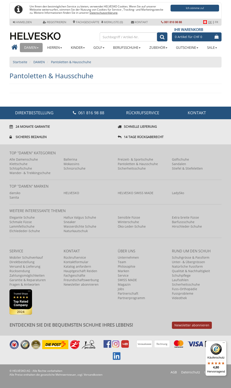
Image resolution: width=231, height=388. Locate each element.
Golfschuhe (180, 159)
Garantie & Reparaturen (27, 280)
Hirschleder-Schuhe (187, 226)
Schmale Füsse (20, 222)
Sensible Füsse (129, 217)
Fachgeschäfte (86, 22)
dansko (14, 193)
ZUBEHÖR (158, 47)
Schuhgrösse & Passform (190, 257)
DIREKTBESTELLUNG (34, 112)
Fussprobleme (182, 293)
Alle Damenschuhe (23, 159)
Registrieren (54, 22)
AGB (174, 372)
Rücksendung (19, 271)
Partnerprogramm (131, 298)
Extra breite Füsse (185, 217)
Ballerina (70, 159)
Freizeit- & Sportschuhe (135, 159)
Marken (123, 271)
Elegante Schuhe (22, 217)
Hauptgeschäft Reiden (80, 271)
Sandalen (179, 164)
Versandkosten (93, 375)
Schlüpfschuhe (20, 168)
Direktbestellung (22, 262)
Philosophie (126, 266)
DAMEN (31, 47)
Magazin (124, 284)
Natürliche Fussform (187, 266)
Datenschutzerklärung (104, 12)
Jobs (121, 289)
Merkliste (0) (112, 22)
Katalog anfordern (77, 266)
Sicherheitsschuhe (132, 168)
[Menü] (223, 343)
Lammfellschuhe (22, 226)
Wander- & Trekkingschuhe (30, 173)
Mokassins (71, 164)
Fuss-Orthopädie (184, 289)
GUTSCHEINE (187, 47)
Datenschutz (190, 372)
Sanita (14, 197)
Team (122, 262)
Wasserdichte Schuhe (80, 226)
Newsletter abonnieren (81, 284)
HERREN (54, 47)
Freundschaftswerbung (81, 280)
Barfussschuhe (183, 222)
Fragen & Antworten (24, 284)
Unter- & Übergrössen (188, 262)
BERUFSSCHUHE (127, 47)
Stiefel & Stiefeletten (187, 168)
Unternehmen (128, 257)
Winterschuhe (128, 222)
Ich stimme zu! (195, 8)
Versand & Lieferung (24, 266)
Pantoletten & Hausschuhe (138, 164)
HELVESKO (71, 193)
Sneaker (70, 222)
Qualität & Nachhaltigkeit (191, 271)
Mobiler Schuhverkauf (26, 257)
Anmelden (22, 22)
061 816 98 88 (171, 22)
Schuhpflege (181, 275)
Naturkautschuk (76, 231)
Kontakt (139, 22)
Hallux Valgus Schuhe (80, 217)
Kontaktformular (76, 262)
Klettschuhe (18, 164)
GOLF (98, 47)
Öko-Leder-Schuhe (132, 226)
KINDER (78, 47)
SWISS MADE (127, 280)
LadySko (178, 193)
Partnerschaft (128, 293)
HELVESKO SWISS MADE (135, 193)
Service (123, 275)
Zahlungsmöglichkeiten (27, 275)
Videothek (179, 298)
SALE (212, 47)
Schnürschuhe (74, 168)
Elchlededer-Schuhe (24, 231)
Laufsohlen (180, 280)
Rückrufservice (142, 112)
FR (216, 22)
